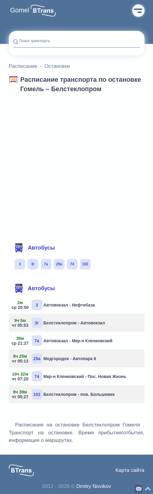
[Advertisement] (76, 141)
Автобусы (34, 247)
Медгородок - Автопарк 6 (54, 358)
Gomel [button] (20, 10)
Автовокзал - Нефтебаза (54, 305)
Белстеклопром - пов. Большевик (64, 394)
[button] (43, 11)
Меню (138, 11)
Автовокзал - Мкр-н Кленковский (63, 340)
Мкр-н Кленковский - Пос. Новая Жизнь (69, 376)
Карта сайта (130, 470)
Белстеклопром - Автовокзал (59, 322)
